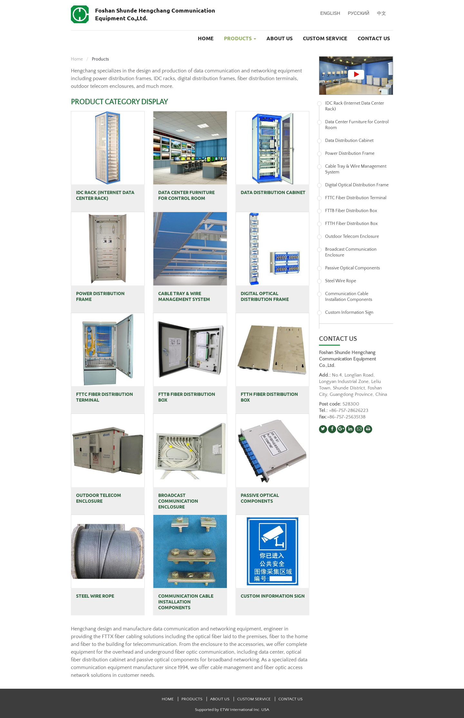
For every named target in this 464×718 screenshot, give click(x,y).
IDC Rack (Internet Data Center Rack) (105, 195)
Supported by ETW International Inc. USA (232, 709)
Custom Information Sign (273, 596)
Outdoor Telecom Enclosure (98, 498)
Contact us (338, 338)
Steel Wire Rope (95, 596)
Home (206, 38)
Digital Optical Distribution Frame (265, 296)
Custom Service (325, 38)
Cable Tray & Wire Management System (184, 296)
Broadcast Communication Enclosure (178, 501)
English (330, 13)
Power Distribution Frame (100, 296)
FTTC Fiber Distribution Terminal (104, 397)
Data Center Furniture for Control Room (186, 195)
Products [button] (240, 38)
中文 (381, 13)
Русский (358, 13)
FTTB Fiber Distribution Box (186, 397)
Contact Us (374, 38)
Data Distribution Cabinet (273, 192)
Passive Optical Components (260, 498)
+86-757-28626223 (348, 410)
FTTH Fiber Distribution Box (269, 397)
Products (192, 699)
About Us (279, 38)
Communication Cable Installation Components (185, 601)
